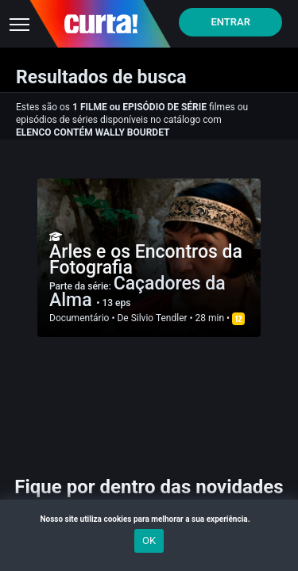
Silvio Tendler (159, 318)
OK (149, 540)
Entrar (230, 22)
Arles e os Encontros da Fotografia (145, 259)
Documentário (79, 318)
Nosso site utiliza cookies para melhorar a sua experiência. (148, 519)
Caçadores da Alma (137, 292)
